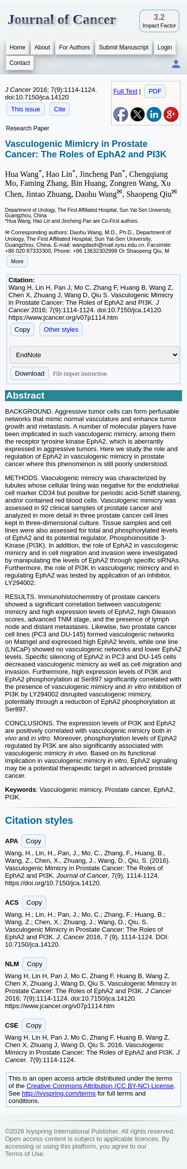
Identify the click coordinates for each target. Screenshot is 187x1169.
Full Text (125, 91)
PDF (155, 91)
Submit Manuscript (123, 47)
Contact (19, 62)
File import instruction (80, 373)
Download (29, 373)
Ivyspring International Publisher (72, 1131)
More (17, 261)
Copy (22, 329)
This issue (25, 109)
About (42, 47)
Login (165, 47)
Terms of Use (24, 1154)
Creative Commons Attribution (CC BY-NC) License (100, 1086)
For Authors (74, 47)
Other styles (61, 329)
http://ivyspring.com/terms (59, 1093)
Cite (59, 109)
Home (17, 47)
